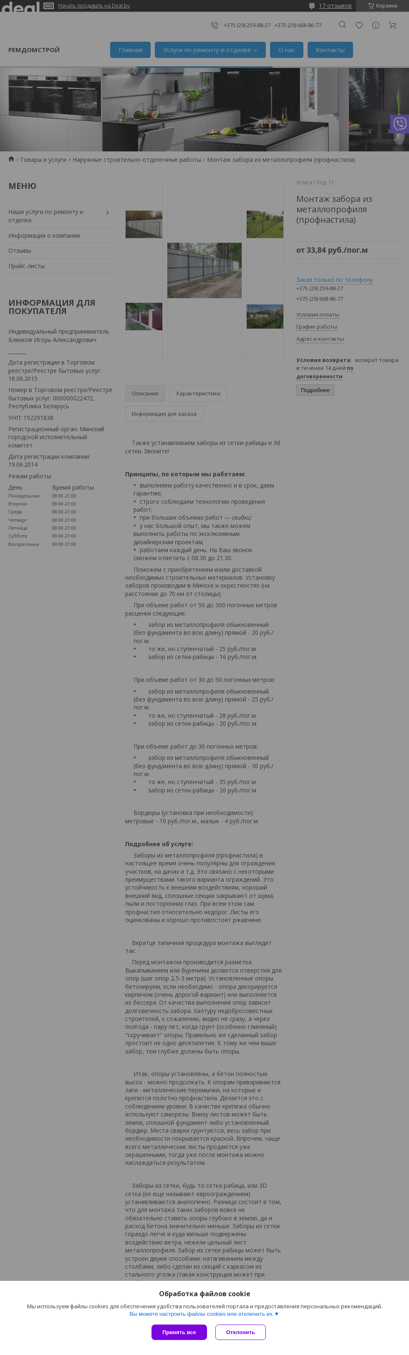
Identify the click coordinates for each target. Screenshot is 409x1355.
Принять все (179, 1332)
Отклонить (240, 1332)
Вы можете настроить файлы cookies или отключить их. (201, 1314)
